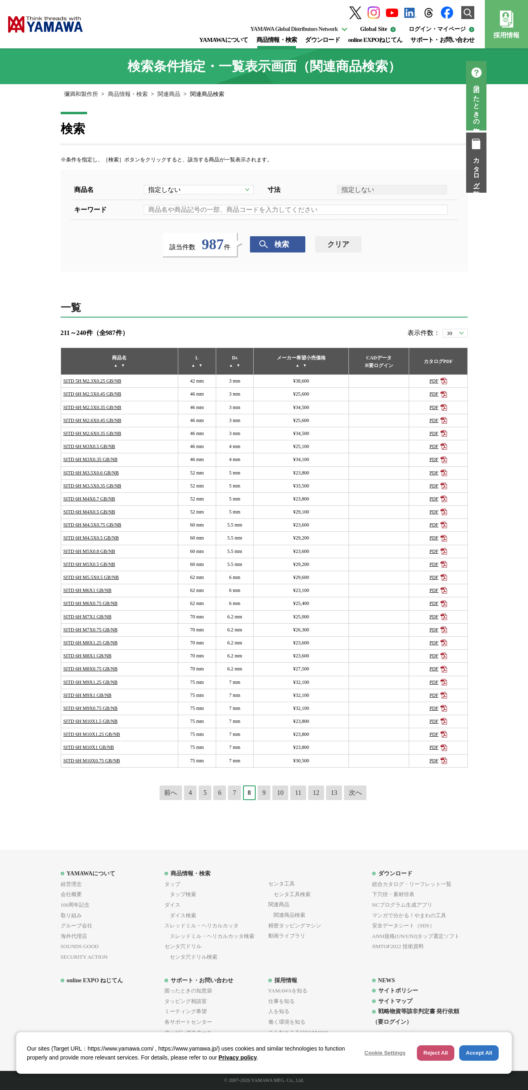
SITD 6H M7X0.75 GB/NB (91, 630)
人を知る (278, 1011)
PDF (433, 381)
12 (316, 792)
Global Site (373, 29)
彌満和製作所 (81, 94)
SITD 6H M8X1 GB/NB (88, 656)
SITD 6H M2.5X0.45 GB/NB (92, 394)
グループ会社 (76, 925)
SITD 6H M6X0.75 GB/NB (91, 603)
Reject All (435, 1053)
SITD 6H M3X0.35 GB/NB (91, 459)
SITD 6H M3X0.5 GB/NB (89, 446)
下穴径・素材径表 (393, 894)
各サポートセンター (188, 1022)
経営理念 (71, 884)
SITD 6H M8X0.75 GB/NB (91, 669)
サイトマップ (395, 1001)
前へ (170, 792)
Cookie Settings (384, 1053)
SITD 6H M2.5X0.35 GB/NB (92, 407)
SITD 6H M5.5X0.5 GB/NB (91, 577)
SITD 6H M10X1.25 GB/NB (92, 734)
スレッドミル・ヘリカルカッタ (201, 925)
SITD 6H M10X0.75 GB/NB (92, 761)
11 (298, 792)
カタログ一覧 (518, 170)
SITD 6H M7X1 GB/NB (88, 617)
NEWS (386, 980)
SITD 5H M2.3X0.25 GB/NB (92, 381)
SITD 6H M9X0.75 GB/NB (91, 708)
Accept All (479, 1053)
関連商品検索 (286, 915)
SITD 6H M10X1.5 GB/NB (91, 721)
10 (280, 792)
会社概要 (71, 894)
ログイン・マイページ (437, 29)
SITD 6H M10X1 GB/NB (89, 747)
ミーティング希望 (185, 1011)
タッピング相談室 (185, 1001)
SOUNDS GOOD (80, 946)
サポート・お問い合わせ (442, 40)
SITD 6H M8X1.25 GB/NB (91, 643)
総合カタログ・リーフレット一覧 (411, 884)
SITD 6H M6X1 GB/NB (88, 590)
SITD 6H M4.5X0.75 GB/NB (92, 525)
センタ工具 (281, 884)
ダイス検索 (180, 915)
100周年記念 (75, 905)
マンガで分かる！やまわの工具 (409, 915)
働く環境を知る (286, 1022)
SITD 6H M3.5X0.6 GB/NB (91, 473)
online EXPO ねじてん (95, 980)
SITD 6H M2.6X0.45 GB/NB (92, 420)
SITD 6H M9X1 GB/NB (88, 695)
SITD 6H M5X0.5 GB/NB (89, 564)
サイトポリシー (398, 990)
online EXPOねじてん (375, 40)
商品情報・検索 (276, 40)
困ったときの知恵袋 (518, 103)
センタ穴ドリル (183, 946)
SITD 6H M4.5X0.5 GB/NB (91, 538)
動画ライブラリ (286, 936)
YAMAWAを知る (288, 991)
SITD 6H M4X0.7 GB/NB (89, 499)
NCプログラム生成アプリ (402, 905)
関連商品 (169, 94)
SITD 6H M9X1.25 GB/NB (91, 682)
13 (334, 792)
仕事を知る (281, 1001)
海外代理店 (74, 936)
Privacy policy (238, 1057)
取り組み (71, 915)
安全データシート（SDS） (403, 925)
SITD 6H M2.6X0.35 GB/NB (92, 433)
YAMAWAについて (223, 40)
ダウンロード (322, 40)
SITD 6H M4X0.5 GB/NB (89, 512)
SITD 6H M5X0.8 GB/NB (89, 551)
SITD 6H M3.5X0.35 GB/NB (92, 486)
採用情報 (506, 35)
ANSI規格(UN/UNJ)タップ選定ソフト (416, 936)
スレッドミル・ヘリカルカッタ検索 (209, 936)
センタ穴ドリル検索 (190, 957)
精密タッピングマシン (294, 925)
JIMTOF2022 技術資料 (398, 946)
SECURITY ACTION (84, 957)
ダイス (172, 905)
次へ (355, 792)
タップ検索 (180, 894)
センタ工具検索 (289, 894)
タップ (172, 884)
